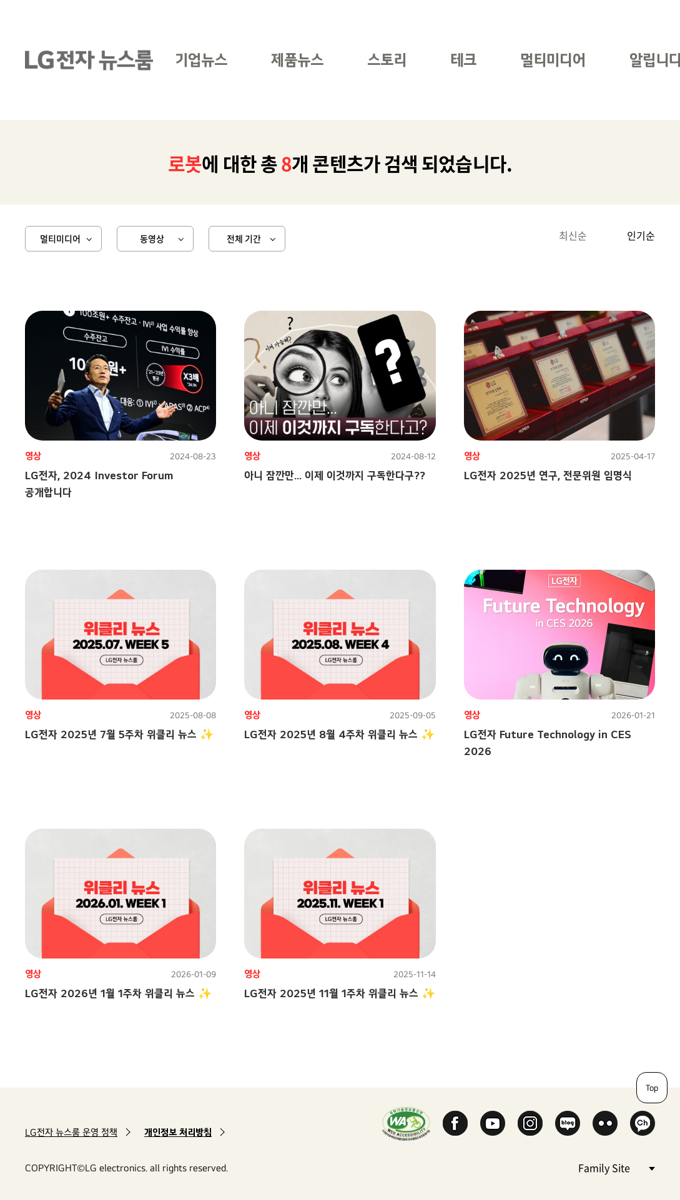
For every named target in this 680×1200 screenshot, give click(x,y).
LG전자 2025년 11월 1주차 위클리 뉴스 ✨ (339, 993)
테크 (463, 59)
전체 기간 (244, 238)
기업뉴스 (201, 59)
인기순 (641, 235)
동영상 (152, 238)
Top (652, 1088)
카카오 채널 (642, 1123)
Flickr (605, 1123)
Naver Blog (567, 1123)
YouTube (492, 1123)
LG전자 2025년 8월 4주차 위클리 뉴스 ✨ (339, 734)
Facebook (455, 1123)
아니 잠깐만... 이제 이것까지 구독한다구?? (334, 475)
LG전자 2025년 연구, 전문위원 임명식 (548, 475)
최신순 (573, 235)
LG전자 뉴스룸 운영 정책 (71, 1132)
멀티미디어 (553, 59)
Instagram (530, 1123)
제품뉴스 (297, 59)
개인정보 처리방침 (178, 1132)
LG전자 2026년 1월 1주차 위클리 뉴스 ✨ (118, 993)
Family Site (616, 1167)
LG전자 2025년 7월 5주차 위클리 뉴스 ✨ (119, 734)
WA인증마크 (406, 1123)
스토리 (387, 59)
